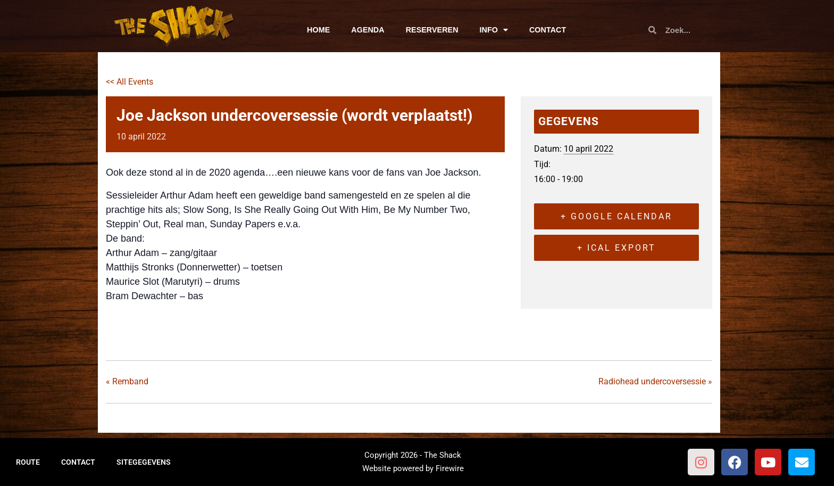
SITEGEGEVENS (143, 462)
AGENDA (367, 30)
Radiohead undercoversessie (655, 381)
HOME (318, 30)
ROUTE (28, 462)
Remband (127, 381)
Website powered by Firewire (413, 468)
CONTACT (547, 30)
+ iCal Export (616, 248)
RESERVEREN (432, 30)
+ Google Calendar (616, 216)
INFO (494, 30)
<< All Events (129, 82)
